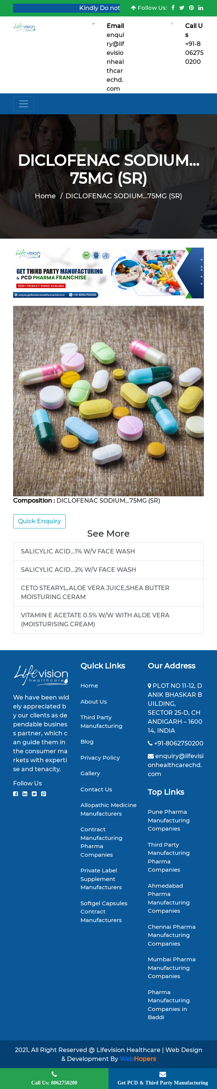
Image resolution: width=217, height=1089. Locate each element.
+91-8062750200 (194, 52)
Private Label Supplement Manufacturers (101, 879)
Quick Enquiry (39, 521)
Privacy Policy (100, 757)
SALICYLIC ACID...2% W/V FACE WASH (78, 569)
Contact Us (96, 789)
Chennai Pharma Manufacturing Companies (172, 935)
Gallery (90, 773)
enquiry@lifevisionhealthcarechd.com (115, 61)
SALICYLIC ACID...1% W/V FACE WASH (78, 551)
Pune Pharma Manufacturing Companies (169, 820)
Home (45, 196)
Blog (87, 741)
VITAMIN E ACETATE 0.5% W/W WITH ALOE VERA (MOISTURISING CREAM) (95, 620)
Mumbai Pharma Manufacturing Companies (172, 968)
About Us (93, 701)
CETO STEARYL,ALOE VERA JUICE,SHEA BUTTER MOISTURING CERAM (95, 592)
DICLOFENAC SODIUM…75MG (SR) (123, 196)
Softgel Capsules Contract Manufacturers (104, 912)
